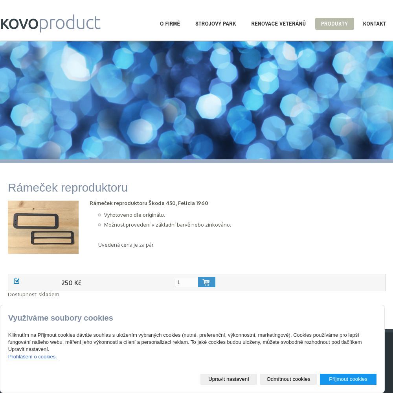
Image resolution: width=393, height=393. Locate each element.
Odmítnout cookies (288, 379)
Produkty (334, 23)
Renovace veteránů (278, 23)
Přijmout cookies (348, 379)
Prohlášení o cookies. (32, 357)
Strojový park (215, 23)
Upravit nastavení (228, 379)
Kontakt (374, 23)
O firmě (170, 23)
